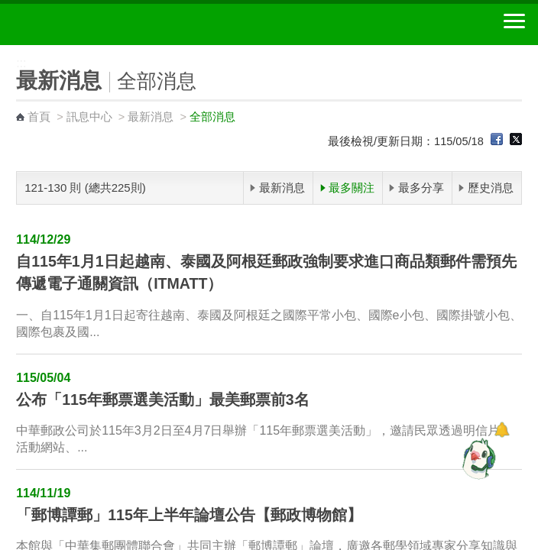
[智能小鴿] (476, 458)
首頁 (39, 117)
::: (5, 51)
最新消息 (150, 117)
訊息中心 (89, 117)
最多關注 (351, 187)
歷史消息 (491, 187)
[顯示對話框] (501, 429)
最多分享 (421, 187)
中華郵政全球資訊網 (95, 24)
